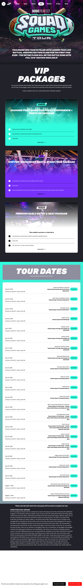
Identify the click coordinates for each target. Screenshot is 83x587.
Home (17, 4)
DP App (58, 4)
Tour (41, 4)
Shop (25, 4)
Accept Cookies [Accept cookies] (59, 584)
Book (66, 4)
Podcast (49, 4)
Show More (41, 142)
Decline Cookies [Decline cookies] (75, 584)
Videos (33, 4)
